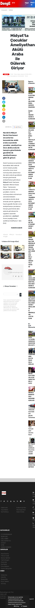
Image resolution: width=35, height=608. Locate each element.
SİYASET (3, 543)
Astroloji (3, 583)
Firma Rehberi (5, 566)
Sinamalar (4, 562)
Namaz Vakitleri (5, 558)
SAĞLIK (11, 10)
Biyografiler (4, 579)
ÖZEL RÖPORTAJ (6, 541)
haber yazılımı (4, 600)
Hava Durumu (5, 553)
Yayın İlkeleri (4, 510)
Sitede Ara (4, 575)
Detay (16, 606)
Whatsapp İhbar (21, 510)
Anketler (3, 577)
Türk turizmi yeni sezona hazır (30, 430)
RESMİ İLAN (4, 536)
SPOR (2, 545)
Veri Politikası (5, 512)
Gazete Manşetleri (6, 568)
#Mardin (5, 234)
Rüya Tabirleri (5, 581)
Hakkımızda (4, 507)
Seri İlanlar (4, 564)
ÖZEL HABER (4, 538)
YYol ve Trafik (5, 556)
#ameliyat (19, 234)
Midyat (5, 182)
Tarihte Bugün (5, 560)
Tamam (24, 606)
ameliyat (15, 216)
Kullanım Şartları (21, 507)
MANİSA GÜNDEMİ (6, 547)
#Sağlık (5, 236)
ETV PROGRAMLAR (17, 3)
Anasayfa (4, 10)
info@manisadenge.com (15, 272)
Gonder (20, 294)
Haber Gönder (20, 512)
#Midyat (11, 234)
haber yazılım (4, 604)
